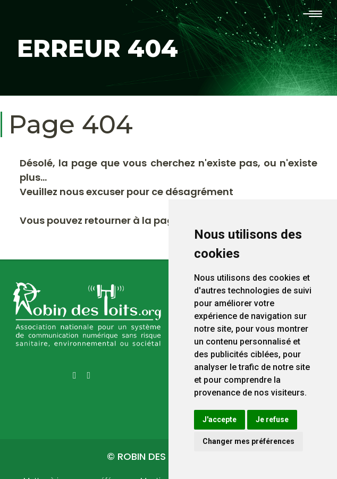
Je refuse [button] (272, 419)
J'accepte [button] (220, 419)
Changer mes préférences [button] (248, 441)
